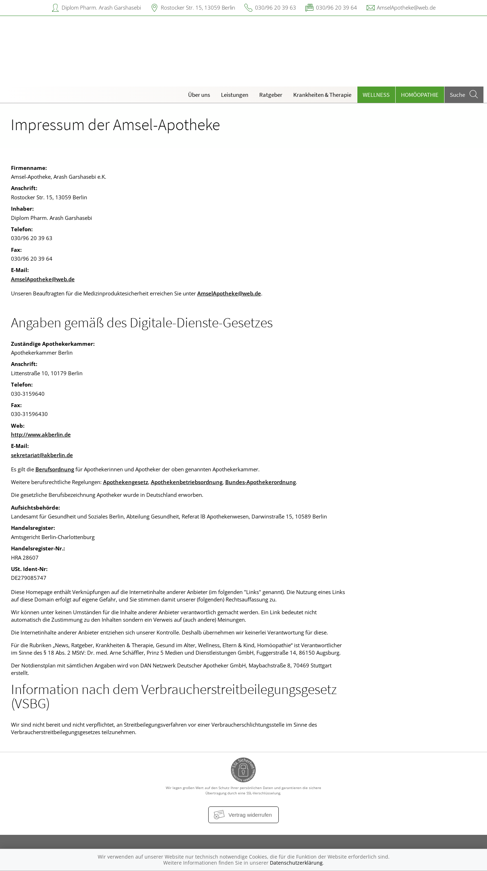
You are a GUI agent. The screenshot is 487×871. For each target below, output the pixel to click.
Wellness (376, 95)
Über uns (199, 95)
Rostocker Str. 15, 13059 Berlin (198, 7)
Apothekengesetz (125, 482)
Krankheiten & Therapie (322, 95)
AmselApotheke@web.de (406, 7)
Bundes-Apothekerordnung (260, 482)
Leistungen (234, 95)
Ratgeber (270, 95)
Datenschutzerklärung (296, 862)
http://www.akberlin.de (41, 434)
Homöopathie (419, 95)
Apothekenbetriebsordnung (186, 482)
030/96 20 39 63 (275, 7)
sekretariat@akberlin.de (42, 455)
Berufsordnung (54, 469)
